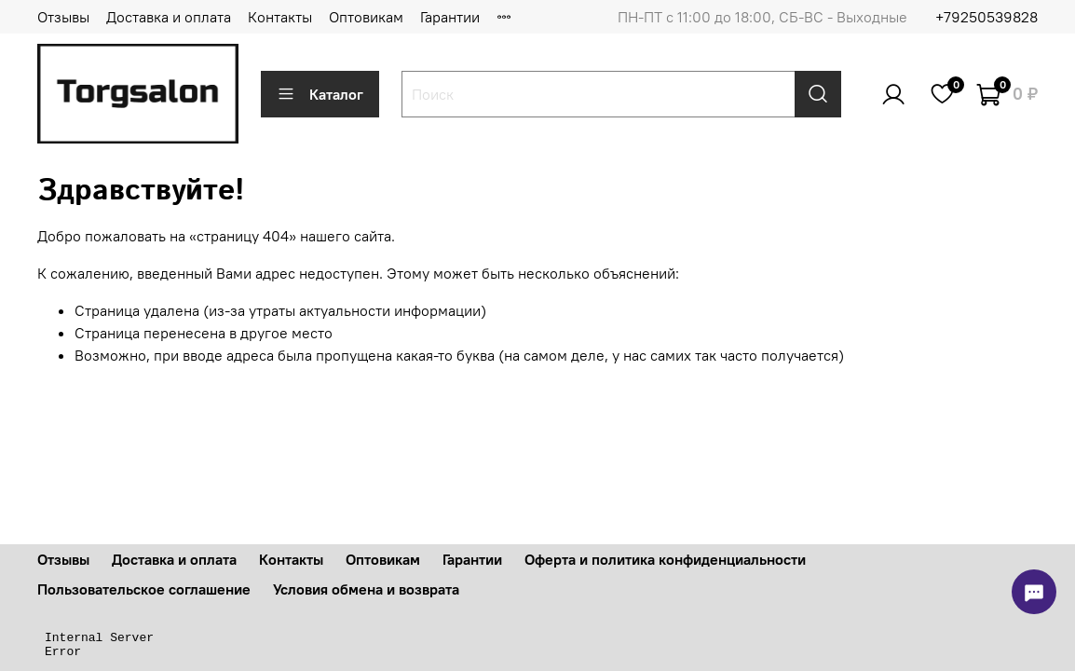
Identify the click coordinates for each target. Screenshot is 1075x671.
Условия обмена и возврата (366, 589)
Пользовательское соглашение (144, 589)
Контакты (280, 16)
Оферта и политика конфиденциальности (665, 559)
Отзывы (63, 16)
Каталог (320, 94)
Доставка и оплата (168, 16)
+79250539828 (986, 16)
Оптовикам (366, 16)
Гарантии (450, 16)
